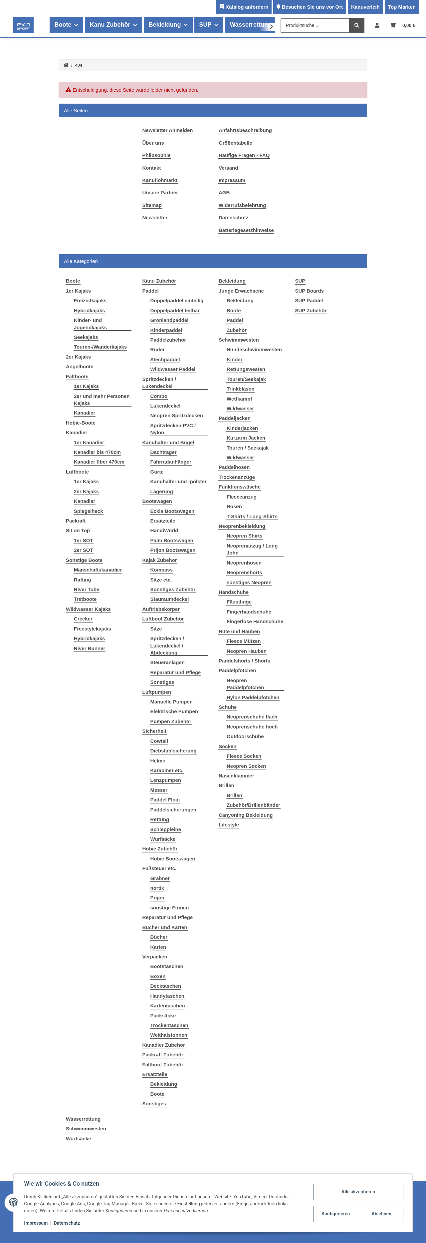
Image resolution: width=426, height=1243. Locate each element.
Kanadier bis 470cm (97, 452)
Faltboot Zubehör (162, 1064)
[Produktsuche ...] (315, 25)
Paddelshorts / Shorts (244, 660)
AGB (224, 192)
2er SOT (83, 550)
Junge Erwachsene (241, 291)
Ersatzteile (162, 521)
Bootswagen (157, 501)
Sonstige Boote (84, 560)
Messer (159, 790)
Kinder (235, 359)
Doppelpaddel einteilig (177, 300)
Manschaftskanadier (98, 570)
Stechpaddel (165, 359)
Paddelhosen (234, 467)
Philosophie (156, 155)
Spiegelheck (88, 511)
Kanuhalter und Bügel (168, 442)
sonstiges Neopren (249, 582)
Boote (157, 1094)
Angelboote (80, 366)
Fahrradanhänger (170, 462)
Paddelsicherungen (173, 809)
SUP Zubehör (311, 310)
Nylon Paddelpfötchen (253, 697)
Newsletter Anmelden (167, 130)
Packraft (76, 521)
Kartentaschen (167, 1005)
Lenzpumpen (165, 780)
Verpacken (154, 956)
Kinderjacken (242, 428)
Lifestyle (229, 824)
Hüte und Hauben (239, 631)
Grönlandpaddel (169, 320)
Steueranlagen (167, 662)
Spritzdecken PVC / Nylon (173, 429)
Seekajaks (86, 337)
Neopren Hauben (247, 651)
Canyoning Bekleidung (246, 815)
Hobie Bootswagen (172, 858)
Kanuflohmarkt (160, 180)
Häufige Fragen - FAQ (244, 155)
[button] (377, 25)
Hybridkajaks (89, 310)
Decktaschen (165, 986)
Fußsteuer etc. (159, 868)
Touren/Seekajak (246, 379)
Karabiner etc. (167, 770)
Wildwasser (240, 408)
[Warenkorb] (403, 25)
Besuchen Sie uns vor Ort (312, 7)
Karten (158, 947)
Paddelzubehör (168, 340)
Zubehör (237, 330)
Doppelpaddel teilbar (175, 310)
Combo (159, 396)
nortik (157, 888)
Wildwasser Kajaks (88, 609)
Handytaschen (167, 996)
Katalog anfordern (246, 7)
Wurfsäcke (163, 839)
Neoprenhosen (244, 563)
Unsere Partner (160, 192)
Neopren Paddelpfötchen (245, 683)
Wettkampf (239, 399)
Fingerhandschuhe (249, 612)
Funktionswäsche (240, 487)
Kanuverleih (365, 7)
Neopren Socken (246, 766)
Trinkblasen (240, 389)
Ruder (157, 349)
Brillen (226, 785)
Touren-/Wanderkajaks (100, 347)
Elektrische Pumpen (174, 711)
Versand (228, 168)
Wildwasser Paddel (173, 369)
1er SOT (83, 540)
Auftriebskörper (161, 609)
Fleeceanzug (242, 497)
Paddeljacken (235, 418)
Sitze (156, 628)
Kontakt (151, 168)
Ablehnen (381, 1213)
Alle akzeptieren (358, 1191)
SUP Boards (309, 291)
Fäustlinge (239, 602)
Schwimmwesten (239, 340)
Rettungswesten (246, 369)
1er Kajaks (78, 291)
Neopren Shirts (245, 536)
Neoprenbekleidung (242, 526)
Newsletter (155, 217)
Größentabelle (235, 143)
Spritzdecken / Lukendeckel (159, 382)
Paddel (150, 291)
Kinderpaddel (166, 330)
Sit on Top (78, 530)
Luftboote (77, 472)
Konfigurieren (335, 1213)
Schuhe (228, 707)
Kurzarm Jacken (246, 438)
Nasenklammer (236, 775)
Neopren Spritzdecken (176, 415)
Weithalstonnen (168, 1035)
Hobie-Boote (81, 423)
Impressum (232, 180)
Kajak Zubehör (159, 560)
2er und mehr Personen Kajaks (102, 399)
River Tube (86, 589)
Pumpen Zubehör (170, 721)
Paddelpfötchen (237, 670)
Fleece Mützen (244, 641)
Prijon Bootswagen (173, 550)
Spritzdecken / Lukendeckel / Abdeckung (167, 645)
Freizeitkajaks (90, 300)
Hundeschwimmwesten (254, 349)
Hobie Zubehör (160, 848)
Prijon (157, 897)
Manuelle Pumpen (171, 701)
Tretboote (85, 599)
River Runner (89, 648)
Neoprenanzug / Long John (252, 549)
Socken (227, 746)
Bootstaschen (166, 966)
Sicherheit (154, 731)
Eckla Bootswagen (172, 511)
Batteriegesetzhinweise (246, 230)
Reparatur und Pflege (175, 672)
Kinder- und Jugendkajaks (90, 323)
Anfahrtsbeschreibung (245, 130)
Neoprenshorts (244, 572)
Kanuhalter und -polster (178, 481)
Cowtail (159, 741)
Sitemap (152, 205)
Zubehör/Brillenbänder (253, 805)
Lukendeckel (165, 406)
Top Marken (402, 7)
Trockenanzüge (237, 477)
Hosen (234, 506)
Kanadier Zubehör (163, 1045)
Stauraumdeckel (169, 599)
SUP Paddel (309, 300)
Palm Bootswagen (171, 540)
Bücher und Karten (164, 927)
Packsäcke (163, 1015)
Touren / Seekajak (248, 448)
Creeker (83, 619)
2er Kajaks (78, 357)
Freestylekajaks (92, 628)
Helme (157, 760)
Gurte (157, 472)
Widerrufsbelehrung (242, 205)
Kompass (161, 570)
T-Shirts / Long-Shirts (252, 516)
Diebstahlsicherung (173, 750)
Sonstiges (162, 682)
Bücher (159, 937)
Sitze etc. (161, 580)
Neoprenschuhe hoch (252, 726)
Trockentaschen (169, 1025)
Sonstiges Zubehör (173, 589)
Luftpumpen (156, 692)
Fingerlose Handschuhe (255, 621)
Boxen (158, 976)
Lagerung (161, 491)
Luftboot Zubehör (163, 619)
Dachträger (163, 452)
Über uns (153, 143)
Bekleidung (163, 1084)
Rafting (82, 580)
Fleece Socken (244, 756)
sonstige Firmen (169, 907)
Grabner (160, 878)
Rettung (159, 819)
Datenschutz (233, 217)
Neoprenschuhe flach (252, 716)
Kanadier (84, 413)
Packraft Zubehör (162, 1054)
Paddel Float (165, 799)
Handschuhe (234, 592)
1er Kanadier (89, 442)
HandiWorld (164, 530)
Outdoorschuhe (245, 736)
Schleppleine (165, 829)
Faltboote (77, 376)
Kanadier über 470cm (99, 462)
